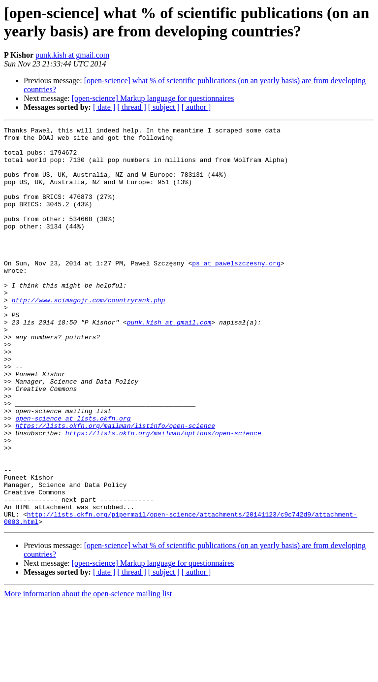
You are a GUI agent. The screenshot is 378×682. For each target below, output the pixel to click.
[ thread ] (131, 107)
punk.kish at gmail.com (72, 55)
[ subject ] (164, 107)
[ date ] (104, 107)
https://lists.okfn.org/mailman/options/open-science (163, 494)
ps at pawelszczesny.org (236, 291)
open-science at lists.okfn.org (72, 477)
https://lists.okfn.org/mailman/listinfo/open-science (115, 486)
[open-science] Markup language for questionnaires (153, 98)
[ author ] (196, 107)
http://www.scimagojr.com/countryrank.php (88, 335)
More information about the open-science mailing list (88, 673)
